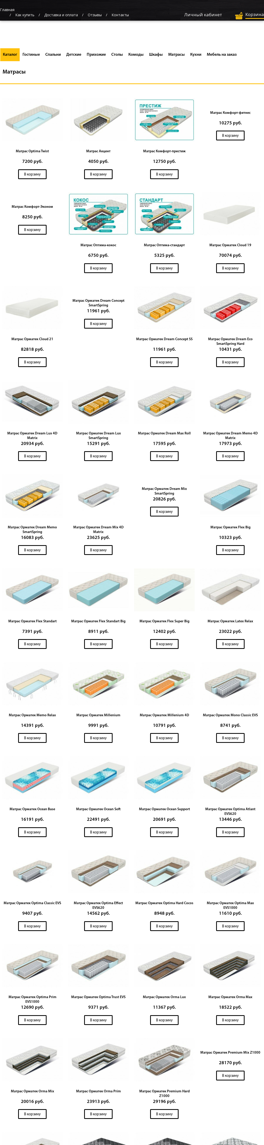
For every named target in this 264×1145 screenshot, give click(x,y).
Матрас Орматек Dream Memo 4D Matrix (230, 436)
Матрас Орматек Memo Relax (32, 717)
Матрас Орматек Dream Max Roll (164, 434)
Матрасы (176, 55)
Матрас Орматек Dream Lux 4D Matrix (32, 436)
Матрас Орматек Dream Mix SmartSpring (164, 492)
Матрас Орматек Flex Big (230, 528)
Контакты (120, 14)
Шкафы (156, 55)
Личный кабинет (203, 15)
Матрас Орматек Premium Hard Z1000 (164, 1096)
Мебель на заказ (222, 55)
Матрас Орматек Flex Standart (32, 623)
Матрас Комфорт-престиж (164, 151)
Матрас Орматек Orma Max (230, 999)
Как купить (24, 14)
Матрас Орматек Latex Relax (230, 623)
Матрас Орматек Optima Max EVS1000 (230, 907)
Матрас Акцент (98, 151)
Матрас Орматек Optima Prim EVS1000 (32, 1002)
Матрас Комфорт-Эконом (32, 207)
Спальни (53, 55)
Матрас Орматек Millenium (98, 717)
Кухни (195, 55)
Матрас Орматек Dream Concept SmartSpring (98, 303)
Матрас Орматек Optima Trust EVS (98, 999)
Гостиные (31, 55)
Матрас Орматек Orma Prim (98, 1094)
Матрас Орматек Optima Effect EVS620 (98, 907)
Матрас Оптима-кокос (98, 246)
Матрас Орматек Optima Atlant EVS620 (230, 813)
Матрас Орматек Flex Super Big (164, 623)
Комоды (136, 55)
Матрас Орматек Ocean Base (32, 811)
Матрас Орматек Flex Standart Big (98, 623)
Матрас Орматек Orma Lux (164, 999)
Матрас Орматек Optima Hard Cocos (164, 905)
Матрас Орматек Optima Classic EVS (32, 905)
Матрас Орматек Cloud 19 (230, 246)
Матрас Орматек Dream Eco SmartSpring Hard (230, 342)
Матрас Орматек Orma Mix (32, 1094)
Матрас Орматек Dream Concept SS (164, 340)
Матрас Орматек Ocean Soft (98, 811)
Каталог (10, 55)
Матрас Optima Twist (32, 151)
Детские (73, 55)
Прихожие (96, 55)
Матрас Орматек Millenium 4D (164, 717)
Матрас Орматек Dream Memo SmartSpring (32, 531)
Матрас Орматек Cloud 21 (32, 340)
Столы (117, 55)
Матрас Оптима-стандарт (164, 246)
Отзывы (95, 14)
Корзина (254, 14)
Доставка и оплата (61, 14)
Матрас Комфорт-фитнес (230, 113)
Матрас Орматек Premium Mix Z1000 (230, 1055)
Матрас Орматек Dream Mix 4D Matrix (98, 531)
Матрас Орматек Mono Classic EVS (230, 717)
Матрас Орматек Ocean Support (164, 811)
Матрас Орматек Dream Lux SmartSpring (98, 436)
